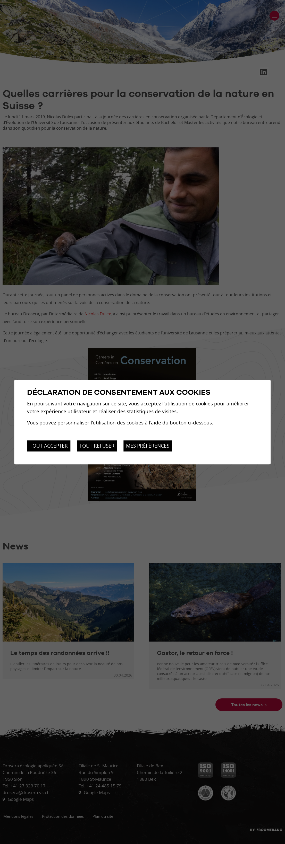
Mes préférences (147, 446)
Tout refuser (96, 446)
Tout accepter (49, 446)
